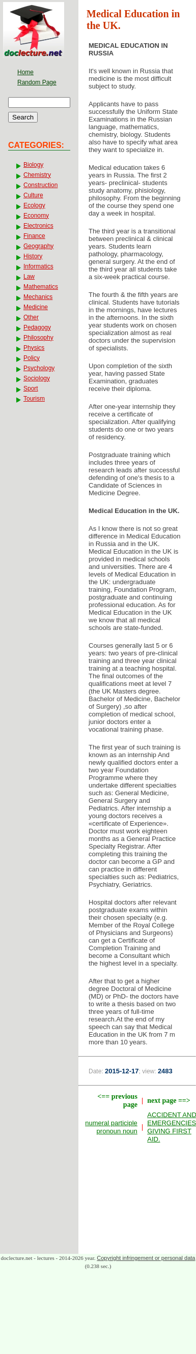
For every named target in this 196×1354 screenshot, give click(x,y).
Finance (34, 235)
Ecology (34, 205)
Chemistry (37, 174)
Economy (36, 215)
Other (31, 317)
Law (29, 276)
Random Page (37, 82)
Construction (40, 185)
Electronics (38, 225)
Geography (38, 246)
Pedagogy (37, 327)
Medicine (35, 307)
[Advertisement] (137, 1201)
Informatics (38, 266)
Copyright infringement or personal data (146, 1258)
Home (25, 72)
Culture (33, 195)
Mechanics (37, 296)
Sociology (36, 378)
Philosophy (38, 337)
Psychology (38, 368)
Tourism (34, 398)
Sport (30, 388)
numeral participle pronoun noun (111, 1127)
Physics (33, 347)
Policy (31, 358)
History (32, 256)
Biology (33, 164)
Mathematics (40, 286)
